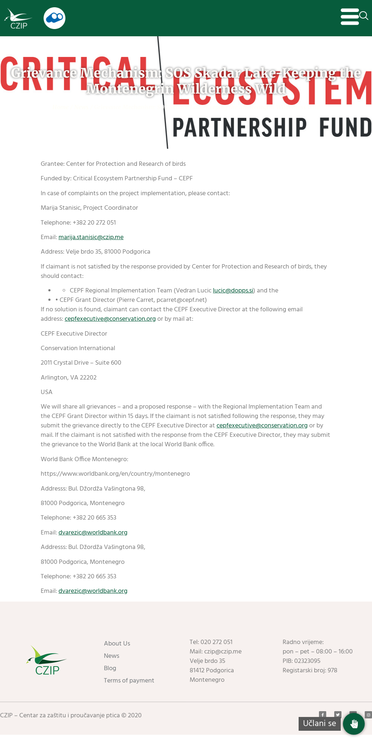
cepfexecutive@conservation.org (110, 326)
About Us (117, 651)
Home (60, 114)
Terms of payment (129, 688)
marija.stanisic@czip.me (91, 244)
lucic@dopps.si (233, 298)
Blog (110, 676)
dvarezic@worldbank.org (93, 540)
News (81, 114)
